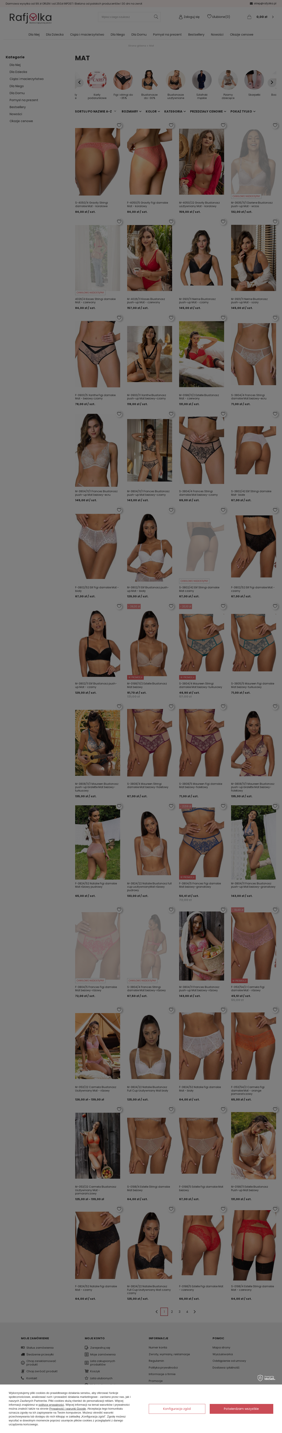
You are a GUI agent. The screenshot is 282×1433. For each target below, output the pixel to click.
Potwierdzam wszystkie (241, 1409)
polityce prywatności (51, 1404)
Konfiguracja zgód (177, 1409)
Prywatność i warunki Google (67, 1408)
